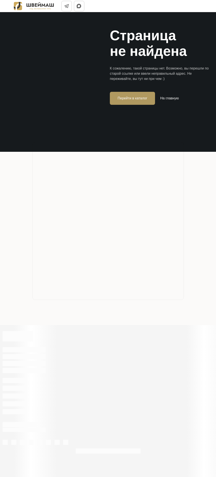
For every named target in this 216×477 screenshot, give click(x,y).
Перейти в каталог (132, 98)
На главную (169, 98)
